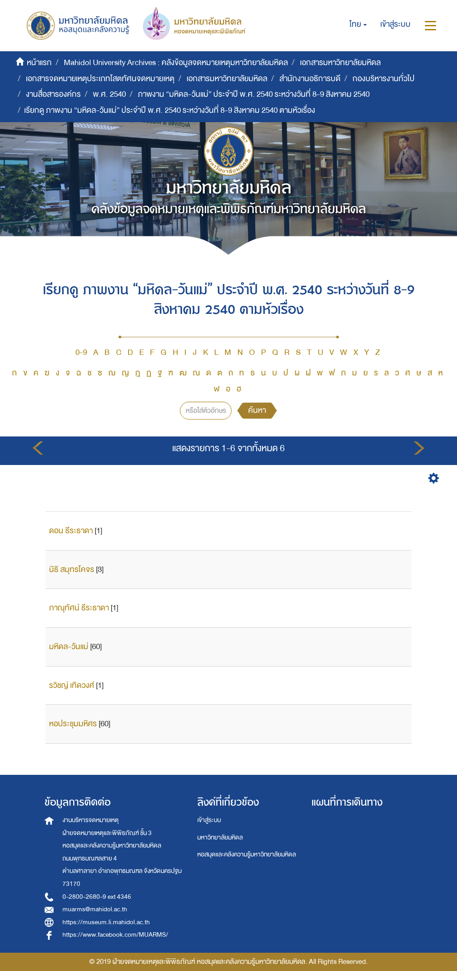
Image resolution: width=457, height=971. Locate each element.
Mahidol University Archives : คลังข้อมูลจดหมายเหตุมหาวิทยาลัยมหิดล (176, 63)
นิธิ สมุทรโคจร (71, 569)
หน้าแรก (39, 63)
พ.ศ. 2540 (109, 94)
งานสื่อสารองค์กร (53, 94)
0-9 (81, 352)
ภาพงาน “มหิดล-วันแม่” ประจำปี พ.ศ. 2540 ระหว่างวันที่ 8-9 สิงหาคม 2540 (254, 94)
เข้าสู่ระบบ (209, 820)
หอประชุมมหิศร (73, 724)
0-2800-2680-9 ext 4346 (96, 896)
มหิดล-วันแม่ (68, 647)
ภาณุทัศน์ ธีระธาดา (79, 608)
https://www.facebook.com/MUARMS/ (115, 934)
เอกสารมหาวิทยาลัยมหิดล (340, 63)
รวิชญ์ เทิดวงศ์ (71, 685)
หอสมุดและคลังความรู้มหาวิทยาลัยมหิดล (246, 854)
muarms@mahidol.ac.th (94, 909)
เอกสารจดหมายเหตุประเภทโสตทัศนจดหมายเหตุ (100, 79)
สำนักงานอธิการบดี (310, 79)
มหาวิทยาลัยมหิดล (220, 837)
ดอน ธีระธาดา (71, 531)
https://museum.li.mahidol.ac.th (106, 922)
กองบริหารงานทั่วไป (384, 79)
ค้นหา (257, 410)
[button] (358, 24)
